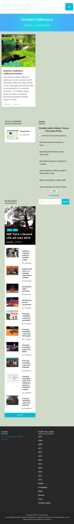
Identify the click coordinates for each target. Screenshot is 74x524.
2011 (40, 448)
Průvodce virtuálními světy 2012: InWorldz (26, 402)
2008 (40, 441)
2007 (40, 437)
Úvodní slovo (25, 131)
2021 (6, 64)
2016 (9, 230)
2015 (40, 464)
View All (20, 415)
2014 (40, 460)
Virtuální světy (17, 4)
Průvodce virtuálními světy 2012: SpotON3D (26, 317)
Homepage (27, 25)
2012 (40, 452)
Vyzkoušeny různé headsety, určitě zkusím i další (52, 153)
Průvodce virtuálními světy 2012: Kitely (26, 348)
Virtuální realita (44, 503)
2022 (15, 230)
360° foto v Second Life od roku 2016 (19, 236)
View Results (54, 195)
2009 (40, 444)
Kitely (40, 491)
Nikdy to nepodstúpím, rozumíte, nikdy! (53, 180)
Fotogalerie (15, 64)
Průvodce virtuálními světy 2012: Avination (26, 364)
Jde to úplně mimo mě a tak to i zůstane (53, 187)
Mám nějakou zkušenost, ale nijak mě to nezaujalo (53, 162)
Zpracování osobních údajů (12, 437)
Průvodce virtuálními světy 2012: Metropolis (26, 333)
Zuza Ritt (16, 104)
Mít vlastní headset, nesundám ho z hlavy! (52, 143)
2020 (40, 472)
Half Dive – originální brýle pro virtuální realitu (26, 255)
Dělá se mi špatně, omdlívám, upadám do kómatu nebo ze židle (53, 172)
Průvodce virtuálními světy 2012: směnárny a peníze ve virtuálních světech (26, 383)
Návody (41, 495)
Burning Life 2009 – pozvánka (26, 289)
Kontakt (4, 439)
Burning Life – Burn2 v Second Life (27, 302)
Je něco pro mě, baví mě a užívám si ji (53, 136)
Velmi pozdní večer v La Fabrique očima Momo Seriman (27, 273)
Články (40, 483)
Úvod (40, 499)
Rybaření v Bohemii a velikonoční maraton (13, 72)
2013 (40, 456)
